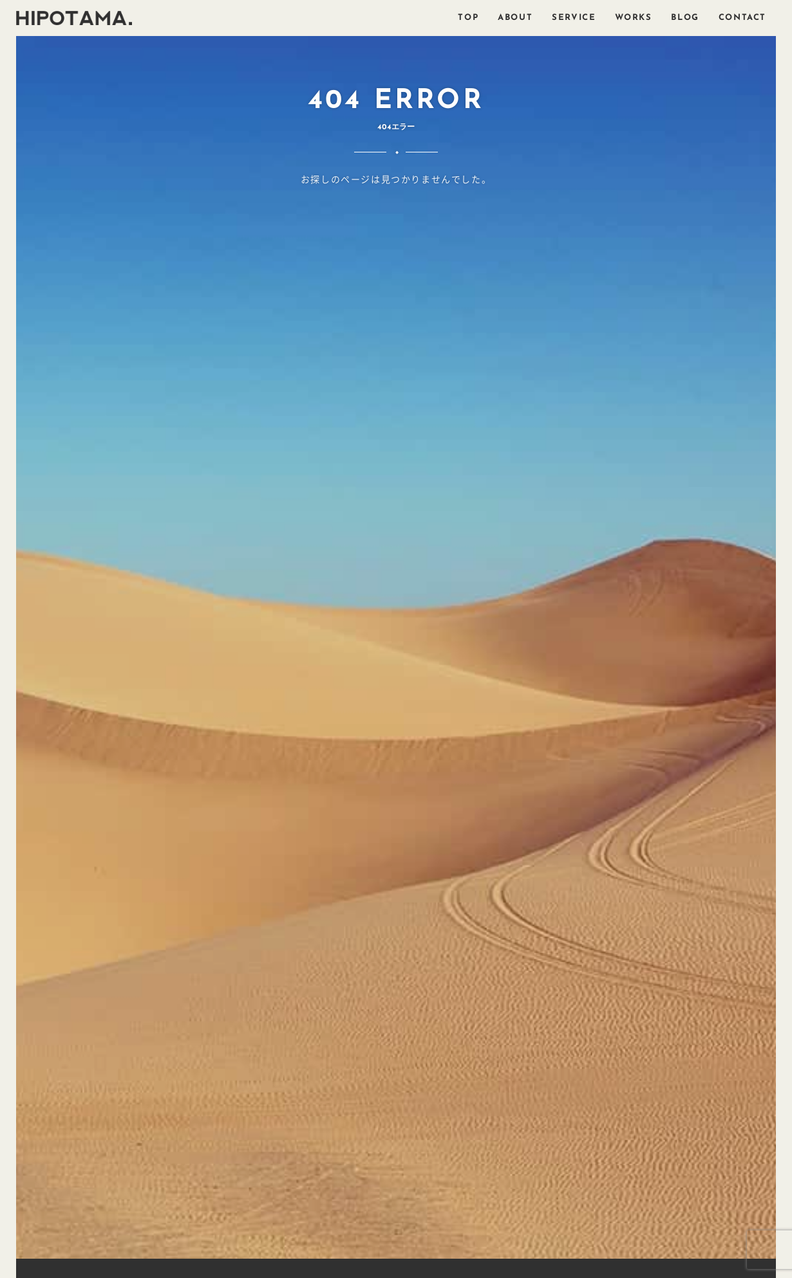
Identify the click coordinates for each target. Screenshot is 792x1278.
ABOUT (515, 18)
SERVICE (574, 18)
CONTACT (742, 18)
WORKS (633, 18)
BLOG (685, 18)
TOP (468, 18)
